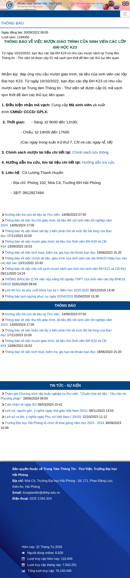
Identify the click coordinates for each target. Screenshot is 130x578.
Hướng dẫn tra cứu (98, 162)
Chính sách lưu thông (90, 152)
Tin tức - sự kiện (65, 386)
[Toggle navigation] (125, 13)
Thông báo (12, 23)
